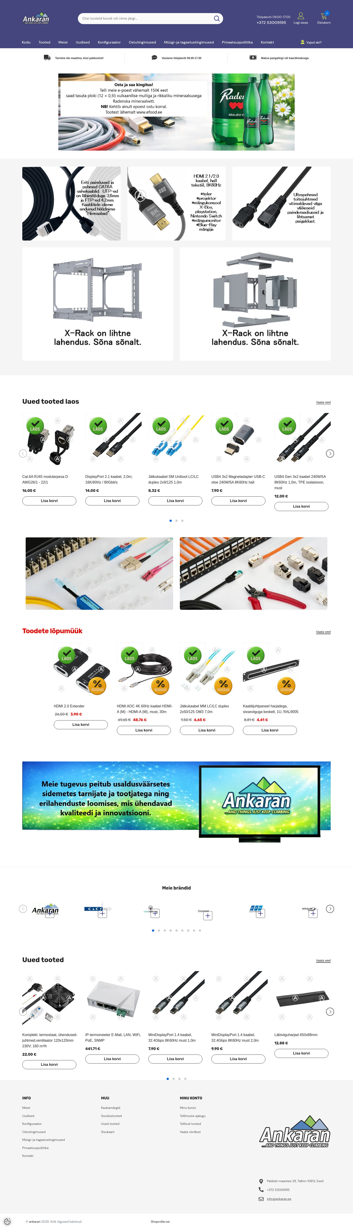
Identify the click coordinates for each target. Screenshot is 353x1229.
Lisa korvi (44, 501)
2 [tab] (176, 521)
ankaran (35, 1224)
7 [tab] (188, 933)
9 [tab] (200, 933)
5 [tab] (176, 933)
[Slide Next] (330, 453)
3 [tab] (182, 521)
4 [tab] (171, 933)
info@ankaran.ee (279, 1201)
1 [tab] (171, 521)
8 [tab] (194, 933)
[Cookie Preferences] (7, 1222)
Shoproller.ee (160, 1224)
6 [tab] (182, 933)
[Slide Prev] (23, 453)
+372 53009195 (271, 22)
